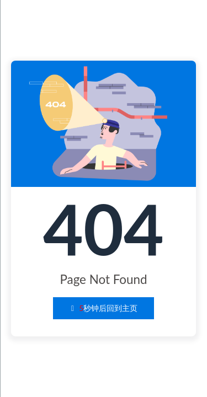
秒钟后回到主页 (104, 308)
